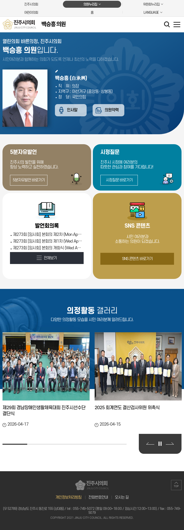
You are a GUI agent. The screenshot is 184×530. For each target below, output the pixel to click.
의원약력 (113, 110)
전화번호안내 (98, 497)
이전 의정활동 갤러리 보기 (150, 443)
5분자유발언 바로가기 (29, 180)
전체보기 (50, 258)
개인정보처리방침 (68, 497)
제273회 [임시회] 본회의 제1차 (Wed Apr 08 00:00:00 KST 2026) (47, 241)
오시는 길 (122, 497)
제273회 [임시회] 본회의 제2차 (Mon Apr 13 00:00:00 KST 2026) (47, 234)
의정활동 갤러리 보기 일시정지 (160, 444)
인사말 (72, 110)
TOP (176, 486)
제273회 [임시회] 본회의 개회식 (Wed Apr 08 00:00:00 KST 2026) (47, 248)
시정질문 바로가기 (119, 180)
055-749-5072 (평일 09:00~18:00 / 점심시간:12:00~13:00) (115, 509)
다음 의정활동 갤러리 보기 (170, 443)
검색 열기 (168, 25)
